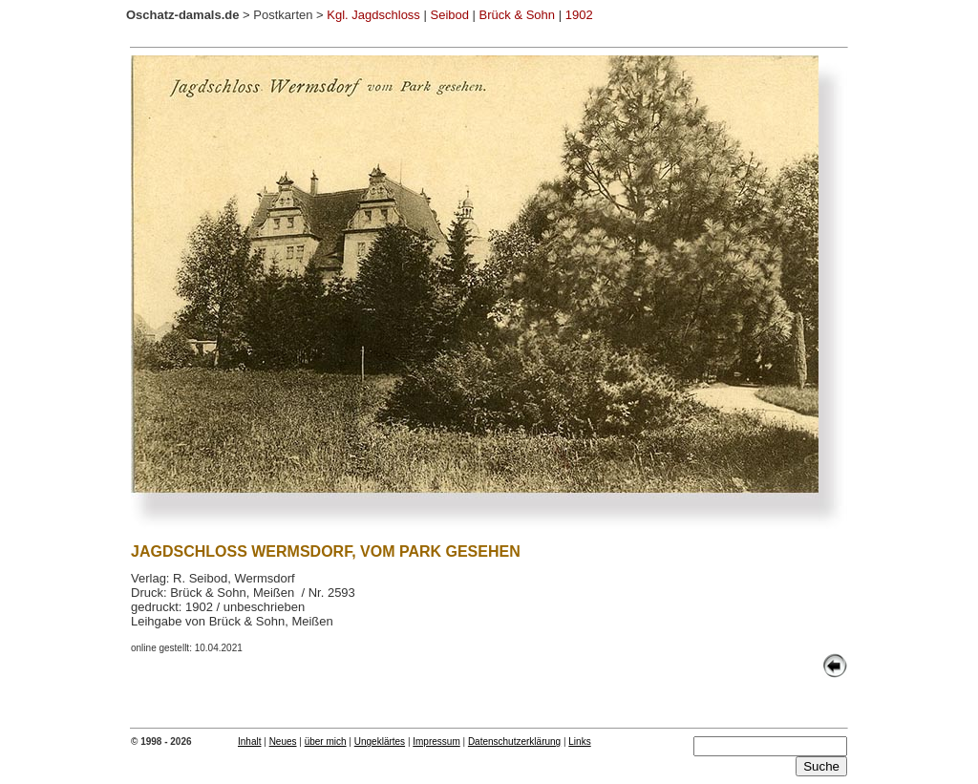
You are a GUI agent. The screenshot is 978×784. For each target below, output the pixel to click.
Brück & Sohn (517, 15)
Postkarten (282, 15)
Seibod (449, 15)
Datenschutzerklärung (514, 741)
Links (579, 741)
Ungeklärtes (379, 741)
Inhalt (249, 741)
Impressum (436, 741)
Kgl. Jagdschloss (373, 15)
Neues (283, 741)
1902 (579, 15)
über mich (326, 741)
